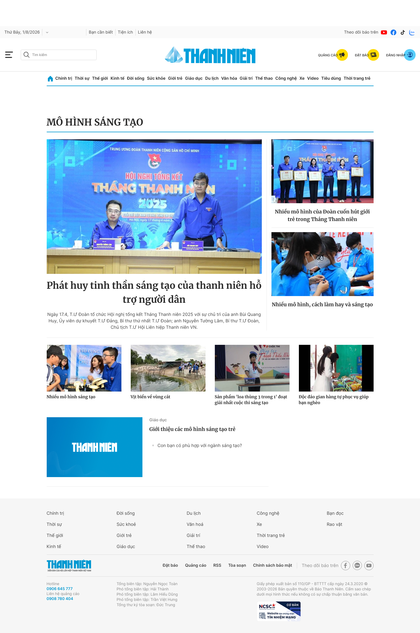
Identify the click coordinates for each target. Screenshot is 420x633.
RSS (217, 565)
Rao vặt (334, 524)
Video (312, 78)
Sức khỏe (156, 78)
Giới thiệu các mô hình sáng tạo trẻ (192, 429)
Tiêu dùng (331, 78)
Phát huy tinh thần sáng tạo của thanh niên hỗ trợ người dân (154, 292)
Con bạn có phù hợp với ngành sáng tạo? (200, 445)
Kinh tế (118, 78)
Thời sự (82, 78)
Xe (302, 78)
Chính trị (63, 78)
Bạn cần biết (101, 32)
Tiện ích (125, 32)
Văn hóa (229, 78)
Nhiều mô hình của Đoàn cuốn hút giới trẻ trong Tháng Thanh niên (322, 215)
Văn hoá (195, 524)
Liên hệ (145, 32)
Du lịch (212, 78)
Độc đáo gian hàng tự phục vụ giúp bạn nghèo (334, 399)
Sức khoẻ (126, 524)
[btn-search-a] (26, 54)
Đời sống (135, 78)
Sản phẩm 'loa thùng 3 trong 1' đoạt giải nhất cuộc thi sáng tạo (251, 399)
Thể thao (264, 78)
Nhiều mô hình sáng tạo (71, 396)
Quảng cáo (195, 565)
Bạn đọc (335, 513)
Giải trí (246, 78)
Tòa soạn (237, 565)
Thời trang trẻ (357, 78)
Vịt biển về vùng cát (150, 396)
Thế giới (100, 78)
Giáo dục (194, 78)
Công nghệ (286, 78)
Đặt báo (170, 565)
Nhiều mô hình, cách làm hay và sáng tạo (322, 304)
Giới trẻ (175, 78)
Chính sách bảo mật (272, 565)
